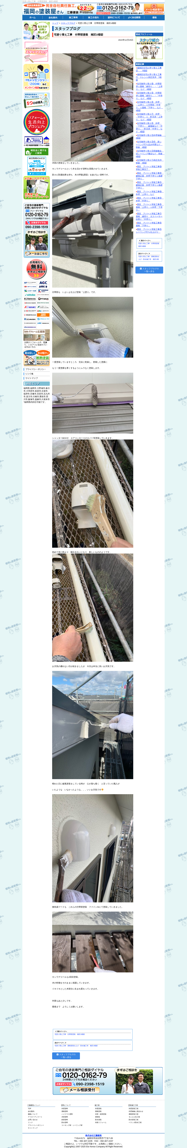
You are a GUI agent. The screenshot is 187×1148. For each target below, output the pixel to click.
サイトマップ (33, 1128)
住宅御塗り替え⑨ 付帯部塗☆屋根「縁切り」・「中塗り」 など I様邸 (149, 96)
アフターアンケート (35, 1117)
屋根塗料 (65, 1111)
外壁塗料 (65, 1108)
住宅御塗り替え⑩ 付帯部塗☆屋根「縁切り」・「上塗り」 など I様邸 (149, 86)
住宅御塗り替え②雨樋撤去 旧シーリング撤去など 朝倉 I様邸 (150, 154)
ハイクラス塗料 (67, 1114)
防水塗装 (98, 1120)
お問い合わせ (33, 1120)
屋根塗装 (98, 1111)
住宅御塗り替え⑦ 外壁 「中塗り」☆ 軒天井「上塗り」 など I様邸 (149, 117)
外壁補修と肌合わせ (136, 1111)
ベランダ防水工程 (135, 1122)
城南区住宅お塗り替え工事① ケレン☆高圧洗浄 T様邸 (149, 77)
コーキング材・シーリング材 (72, 1125)
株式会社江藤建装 (93, 1135)
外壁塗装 (98, 1108)
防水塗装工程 (133, 1120)
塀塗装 (97, 1117)
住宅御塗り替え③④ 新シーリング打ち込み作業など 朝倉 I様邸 (149, 144)
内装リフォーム (100, 1122)
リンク (30, 1122)
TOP (29, 1108)
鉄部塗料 (65, 1120)
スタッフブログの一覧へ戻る (66, 1055)
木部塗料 (65, 1117)
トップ (55, 23)
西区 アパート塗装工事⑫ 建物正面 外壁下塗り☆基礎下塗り (150, 176)
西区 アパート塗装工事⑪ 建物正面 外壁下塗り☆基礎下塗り (150, 185)
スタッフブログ (68, 23)
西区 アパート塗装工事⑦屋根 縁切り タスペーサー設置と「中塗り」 (149, 216)
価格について (33, 1114)
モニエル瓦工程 (134, 1117)
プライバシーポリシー (36, 1125)
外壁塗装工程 (133, 1108)
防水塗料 (65, 1122)
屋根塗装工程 (133, 1114)
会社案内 (31, 1111)
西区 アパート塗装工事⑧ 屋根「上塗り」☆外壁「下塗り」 (150, 207)
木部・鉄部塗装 (100, 1114)
